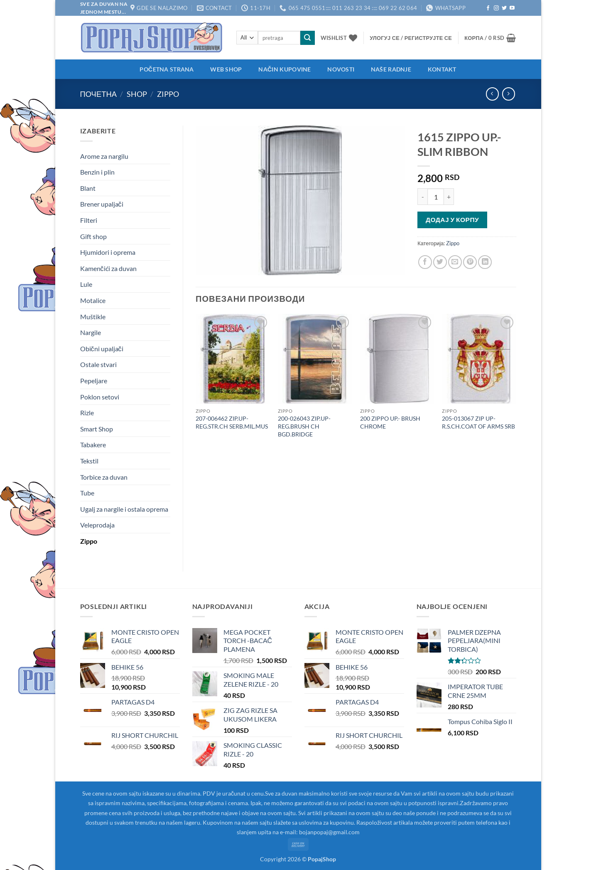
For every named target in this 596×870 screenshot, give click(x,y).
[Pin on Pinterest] (470, 262)
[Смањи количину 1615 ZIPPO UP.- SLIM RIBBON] (422, 196)
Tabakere (93, 445)
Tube (87, 493)
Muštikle (92, 316)
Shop (137, 94)
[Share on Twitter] (440, 262)
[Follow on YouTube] (512, 8)
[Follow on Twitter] (504, 8)
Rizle (87, 413)
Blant (88, 188)
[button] (411, 38)
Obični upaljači (101, 348)
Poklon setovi (99, 397)
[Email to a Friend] (455, 262)
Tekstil (89, 461)
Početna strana (167, 69)
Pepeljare (93, 380)
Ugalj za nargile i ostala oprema (124, 509)
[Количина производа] (435, 196)
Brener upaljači (101, 204)
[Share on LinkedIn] (485, 262)
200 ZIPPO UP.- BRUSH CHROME (390, 422)
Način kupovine (284, 69)
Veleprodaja (97, 525)
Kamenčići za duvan (108, 268)
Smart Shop (96, 429)
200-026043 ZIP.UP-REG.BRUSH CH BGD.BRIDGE (304, 426)
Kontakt (442, 69)
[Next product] (492, 93)
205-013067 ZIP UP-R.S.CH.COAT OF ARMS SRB (478, 422)
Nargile (90, 332)
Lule (86, 284)
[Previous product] (508, 93)
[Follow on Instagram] (496, 8)
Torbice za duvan (104, 477)
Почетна (98, 94)
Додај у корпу (452, 219)
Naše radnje (391, 69)
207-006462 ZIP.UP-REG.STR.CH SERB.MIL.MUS (232, 422)
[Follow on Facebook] (488, 8)
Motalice (92, 300)
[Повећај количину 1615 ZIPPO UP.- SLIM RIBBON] (449, 196)
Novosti (340, 69)
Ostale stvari (98, 364)
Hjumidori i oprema (107, 252)
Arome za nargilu (104, 156)
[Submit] (307, 38)
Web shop (226, 69)
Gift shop (93, 236)
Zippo (168, 94)
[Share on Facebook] (425, 262)
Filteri (88, 220)
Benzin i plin (97, 172)
